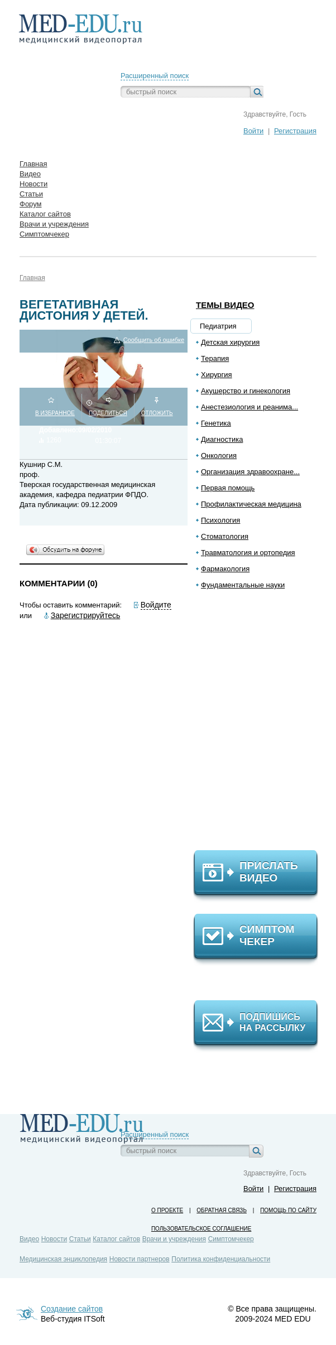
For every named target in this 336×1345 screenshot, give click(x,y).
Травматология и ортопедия (248, 552)
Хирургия (216, 374)
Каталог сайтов (116, 1239)
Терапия (215, 358)
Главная (32, 278)
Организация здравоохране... (250, 471)
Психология (220, 520)
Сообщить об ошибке (153, 340)
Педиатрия (218, 326)
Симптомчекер (231, 1239)
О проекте (167, 1210)
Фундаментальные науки (243, 585)
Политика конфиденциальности (220, 1259)
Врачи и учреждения (174, 1239)
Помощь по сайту (288, 1210)
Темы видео (225, 305)
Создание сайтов (72, 1308)
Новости (54, 1239)
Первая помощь (228, 488)
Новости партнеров (139, 1259)
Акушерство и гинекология (245, 391)
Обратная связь (221, 1210)
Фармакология (225, 569)
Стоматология (224, 536)
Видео (29, 1239)
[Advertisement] (261, 724)
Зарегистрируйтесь (86, 615)
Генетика (216, 423)
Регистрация (295, 131)
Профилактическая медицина (251, 504)
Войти (253, 131)
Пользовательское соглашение (201, 1229)
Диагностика (222, 439)
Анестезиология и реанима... (249, 407)
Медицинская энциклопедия (63, 1259)
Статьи (80, 1239)
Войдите (156, 604)
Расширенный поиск (155, 75)
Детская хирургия (230, 342)
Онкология (219, 455)
